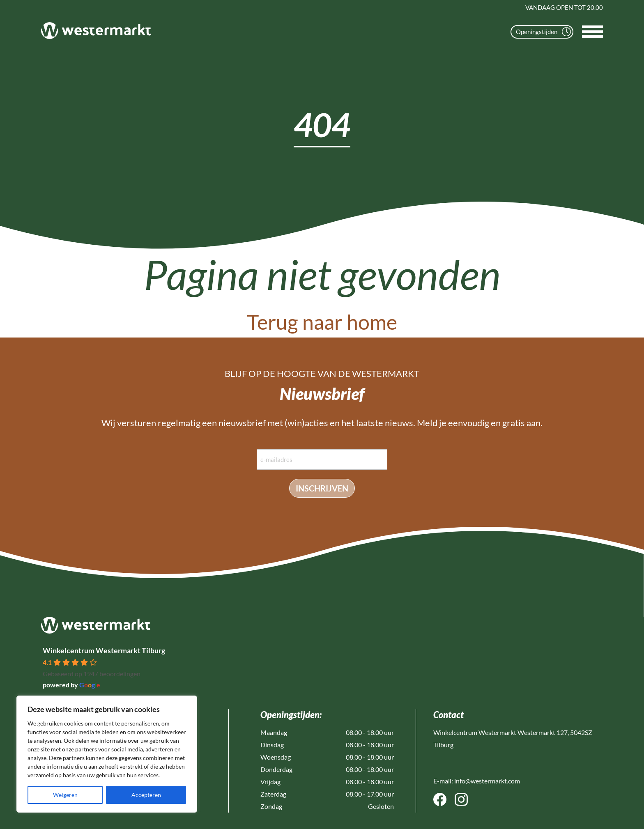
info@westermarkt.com (487, 781)
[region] (106, 754)
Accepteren (146, 794)
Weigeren (65, 794)
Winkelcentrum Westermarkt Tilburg (104, 650)
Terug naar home (322, 322)
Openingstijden (543, 32)
